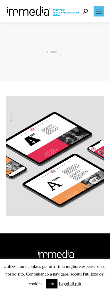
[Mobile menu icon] (99, 11)
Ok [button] (51, 284)
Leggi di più (70, 283)
